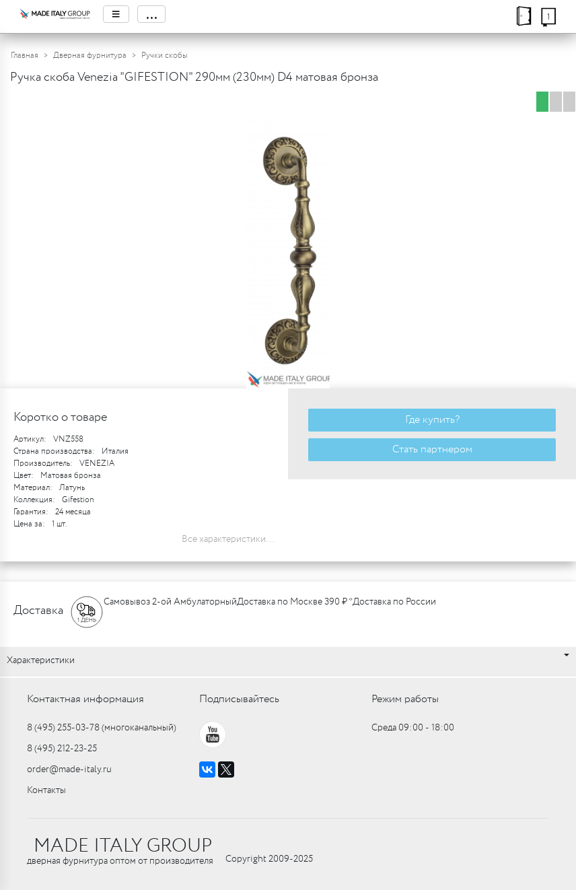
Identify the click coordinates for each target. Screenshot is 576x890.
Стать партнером (432, 449)
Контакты (46, 790)
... (151, 14)
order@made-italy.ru (69, 769)
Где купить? (432, 419)
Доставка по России (394, 602)
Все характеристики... (228, 539)
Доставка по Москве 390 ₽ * (295, 602)
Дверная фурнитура (90, 55)
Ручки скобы (164, 55)
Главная (24, 55)
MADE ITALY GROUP (123, 846)
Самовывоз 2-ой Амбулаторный (170, 602)
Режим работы (405, 699)
